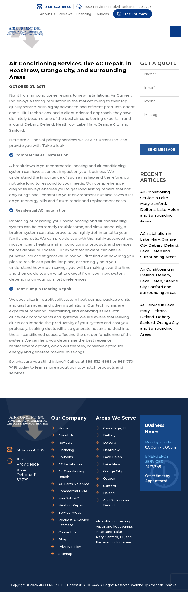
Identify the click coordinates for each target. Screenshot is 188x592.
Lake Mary (111, 464)
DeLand (105, 532)
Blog (62, 539)
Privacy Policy (69, 546)
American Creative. (162, 585)
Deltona (109, 442)
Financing (83, 14)
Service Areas (69, 512)
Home (63, 428)
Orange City (112, 471)
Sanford (109, 486)
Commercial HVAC (73, 491)
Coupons (102, 14)
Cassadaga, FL (115, 428)
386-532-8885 (58, 7)
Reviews (65, 14)
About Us (47, 14)
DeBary (109, 435)
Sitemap (65, 554)
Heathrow (111, 450)
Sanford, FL (114, 537)
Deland (109, 493)
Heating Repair (70, 505)
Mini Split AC (68, 498)
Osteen (109, 478)
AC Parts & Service (73, 484)
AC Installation (70, 464)
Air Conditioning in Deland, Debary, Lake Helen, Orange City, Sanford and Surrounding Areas (159, 281)
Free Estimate (135, 14)
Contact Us (67, 532)
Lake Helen (112, 457)
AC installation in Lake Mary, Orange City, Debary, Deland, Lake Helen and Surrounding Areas (159, 245)
